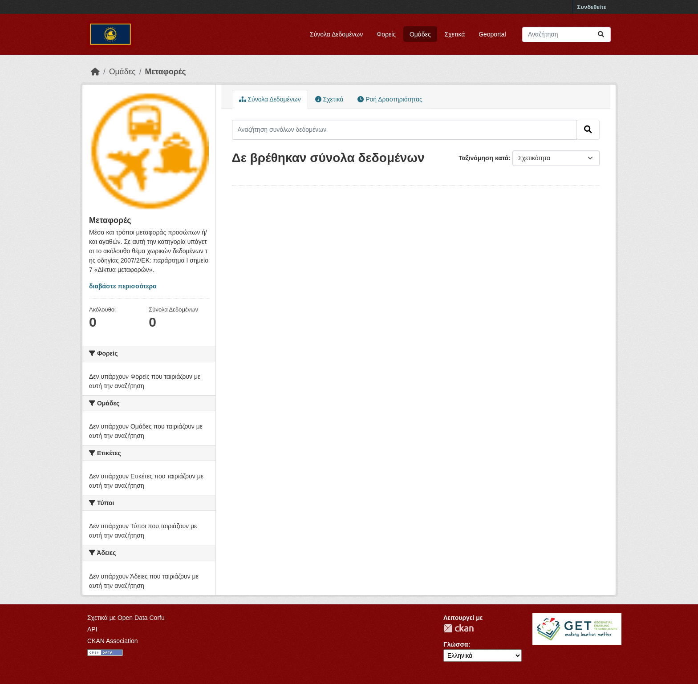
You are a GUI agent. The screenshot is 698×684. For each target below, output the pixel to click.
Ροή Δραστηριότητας (389, 99)
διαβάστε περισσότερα (123, 286)
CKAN (458, 628)
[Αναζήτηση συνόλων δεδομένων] (566, 34)
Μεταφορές (165, 71)
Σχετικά (455, 34)
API (92, 629)
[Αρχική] (95, 71)
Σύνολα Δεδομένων (336, 34)
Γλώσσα (455, 644)
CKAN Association (112, 640)
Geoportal (492, 34)
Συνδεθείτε (591, 7)
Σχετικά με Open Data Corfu (126, 617)
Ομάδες (420, 34)
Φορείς (386, 34)
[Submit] (601, 34)
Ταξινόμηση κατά (483, 158)
